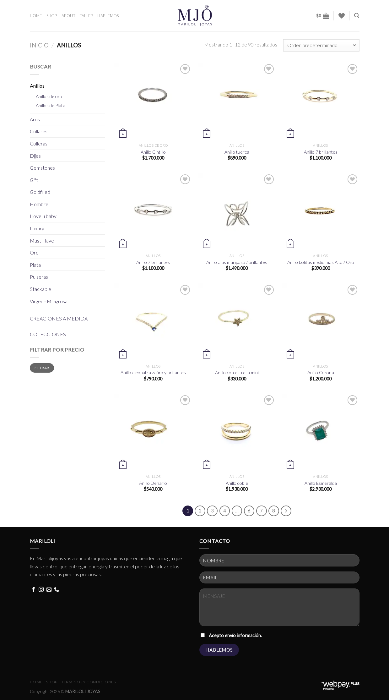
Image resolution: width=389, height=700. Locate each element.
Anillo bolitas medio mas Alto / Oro (320, 262)
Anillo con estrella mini (237, 372)
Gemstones (42, 168)
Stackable (40, 289)
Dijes (35, 156)
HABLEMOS (108, 15)
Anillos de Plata (50, 105)
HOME (36, 15)
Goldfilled (40, 192)
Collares (38, 131)
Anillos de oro (49, 96)
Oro (34, 252)
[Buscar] (356, 15)
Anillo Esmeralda (321, 483)
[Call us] (56, 590)
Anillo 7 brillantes (321, 152)
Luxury (37, 228)
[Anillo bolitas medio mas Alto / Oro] (320, 211)
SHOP (51, 15)
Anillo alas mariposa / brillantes (236, 262)
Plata (35, 265)
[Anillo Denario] (153, 432)
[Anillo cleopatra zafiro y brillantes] (153, 322)
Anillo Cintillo (153, 152)
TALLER (86, 15)
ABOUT (68, 15)
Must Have (42, 240)
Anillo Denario (153, 483)
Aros (35, 119)
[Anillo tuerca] (237, 101)
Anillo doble (237, 483)
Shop (51, 682)
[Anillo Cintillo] (153, 101)
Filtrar (42, 367)
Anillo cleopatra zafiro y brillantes (153, 372)
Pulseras (39, 277)
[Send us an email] (48, 590)
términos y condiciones (88, 682)
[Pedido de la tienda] (321, 45)
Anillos (37, 86)
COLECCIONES (48, 334)
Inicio (39, 45)
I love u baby (43, 216)
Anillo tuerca (236, 152)
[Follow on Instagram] (41, 590)
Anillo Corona (320, 372)
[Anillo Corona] (320, 322)
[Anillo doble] (237, 432)
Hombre (39, 204)
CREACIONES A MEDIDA (59, 318)
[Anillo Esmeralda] (320, 432)
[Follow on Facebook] (33, 590)
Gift (34, 180)
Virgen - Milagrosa (49, 301)
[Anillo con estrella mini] (237, 322)
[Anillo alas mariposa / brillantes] (237, 211)
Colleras (38, 143)
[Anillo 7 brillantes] (320, 101)
